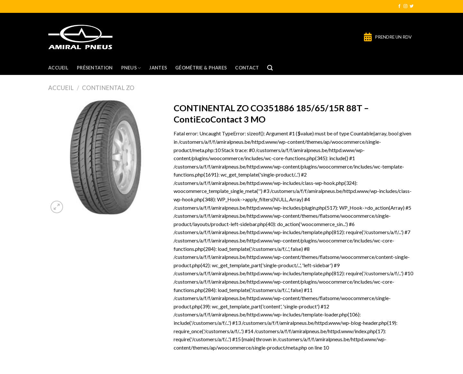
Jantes (158, 67)
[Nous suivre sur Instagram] (405, 6)
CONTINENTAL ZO (108, 87)
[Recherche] (270, 68)
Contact (247, 67)
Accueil (58, 67)
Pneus (131, 68)
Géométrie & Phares (201, 67)
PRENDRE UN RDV (393, 37)
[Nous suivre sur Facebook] (399, 6)
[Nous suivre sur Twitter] (411, 6)
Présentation (95, 67)
